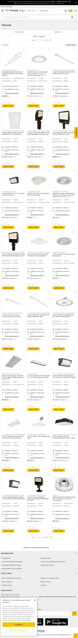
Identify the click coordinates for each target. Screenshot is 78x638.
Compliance (6, 558)
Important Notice (47, 565)
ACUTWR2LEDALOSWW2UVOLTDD (64, 374)
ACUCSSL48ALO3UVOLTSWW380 (38, 313)
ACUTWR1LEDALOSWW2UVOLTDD (13, 495)
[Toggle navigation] (2, 11)
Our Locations (7, 582)
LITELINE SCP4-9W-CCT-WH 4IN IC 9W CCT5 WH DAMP (38, 194)
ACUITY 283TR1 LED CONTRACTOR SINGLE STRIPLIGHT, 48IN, (38, 315)
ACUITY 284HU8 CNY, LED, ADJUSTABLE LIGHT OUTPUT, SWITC (64, 437)
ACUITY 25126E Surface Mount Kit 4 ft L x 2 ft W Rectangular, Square (38, 376)
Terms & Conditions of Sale (12, 562)
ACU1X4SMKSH (32, 374)
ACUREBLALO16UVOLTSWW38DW (64, 313)
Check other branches (11, 93)
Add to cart (8, 106)
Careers (44, 585)
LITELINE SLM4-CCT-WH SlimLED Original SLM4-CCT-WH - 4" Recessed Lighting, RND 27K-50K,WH (37, 74)
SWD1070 (56, 495)
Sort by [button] (57, 32)
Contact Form (7, 585)
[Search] (39, 17)
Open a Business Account (11, 578)
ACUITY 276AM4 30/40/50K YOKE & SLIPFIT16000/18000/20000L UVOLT (13, 255)
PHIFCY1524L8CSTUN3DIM (11, 374)
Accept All (18, 624)
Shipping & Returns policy (11, 565)
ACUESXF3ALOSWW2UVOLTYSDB (38, 131)
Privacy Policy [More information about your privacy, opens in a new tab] (26, 620)
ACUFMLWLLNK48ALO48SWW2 (12, 313)
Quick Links (39, 573)
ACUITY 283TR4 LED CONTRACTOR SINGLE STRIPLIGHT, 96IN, (64, 72)
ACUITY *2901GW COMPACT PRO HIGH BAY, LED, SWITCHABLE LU (12, 437)
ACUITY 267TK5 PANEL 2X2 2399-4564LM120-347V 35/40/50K (38, 255)
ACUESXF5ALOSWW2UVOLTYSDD (64, 131)
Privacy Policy (46, 558)
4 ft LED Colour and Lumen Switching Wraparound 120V (11, 315)
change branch (44, 10)
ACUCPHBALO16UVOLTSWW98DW (13, 435)
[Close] (35, 600)
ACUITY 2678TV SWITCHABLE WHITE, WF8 (38, 437)
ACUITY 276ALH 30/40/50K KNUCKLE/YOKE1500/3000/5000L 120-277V (38, 498)
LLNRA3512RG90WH (59, 252)
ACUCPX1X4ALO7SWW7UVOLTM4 (13, 131)
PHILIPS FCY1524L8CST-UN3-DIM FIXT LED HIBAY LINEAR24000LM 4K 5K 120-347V (13, 377)
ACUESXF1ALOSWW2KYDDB (36, 495)
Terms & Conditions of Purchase (53, 562)
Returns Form (46, 582)
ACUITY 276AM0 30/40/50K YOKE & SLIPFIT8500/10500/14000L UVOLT (38, 133)
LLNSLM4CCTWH (32, 70)
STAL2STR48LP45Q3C (9, 70)
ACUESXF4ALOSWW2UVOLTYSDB (13, 252)
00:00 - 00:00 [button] (31, 11)
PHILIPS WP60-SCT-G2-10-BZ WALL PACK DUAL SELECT (13, 194)
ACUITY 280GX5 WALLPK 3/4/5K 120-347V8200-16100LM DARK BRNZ (64, 376)
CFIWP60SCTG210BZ (9, 192)
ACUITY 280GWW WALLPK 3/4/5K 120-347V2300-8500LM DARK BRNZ (13, 498)
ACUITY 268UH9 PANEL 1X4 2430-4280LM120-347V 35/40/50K (12, 133)
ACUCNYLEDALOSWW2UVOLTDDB (64, 435)
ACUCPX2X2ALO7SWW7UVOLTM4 (38, 252)
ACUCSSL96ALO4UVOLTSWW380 (64, 70)
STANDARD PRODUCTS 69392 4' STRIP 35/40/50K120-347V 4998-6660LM (13, 73)
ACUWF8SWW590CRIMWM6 (36, 435)
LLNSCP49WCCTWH (34, 192)
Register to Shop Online (50, 578)
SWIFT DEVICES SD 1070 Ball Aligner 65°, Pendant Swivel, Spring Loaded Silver (64, 498)
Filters (19, 32)
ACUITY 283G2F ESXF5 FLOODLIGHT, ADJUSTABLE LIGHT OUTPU (64, 133)
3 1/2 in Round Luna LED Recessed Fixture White (64, 255)
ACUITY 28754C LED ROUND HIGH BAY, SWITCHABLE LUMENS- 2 (63, 315)
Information (39, 553)
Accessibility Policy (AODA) (12, 569)
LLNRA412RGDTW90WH (60, 192)
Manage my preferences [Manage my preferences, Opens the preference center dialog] (18, 630)
